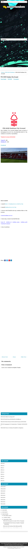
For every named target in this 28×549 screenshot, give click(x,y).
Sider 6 (6, 204)
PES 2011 (3, 493)
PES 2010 (3, 491)
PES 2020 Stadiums (9, 72)
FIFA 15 (2, 474)
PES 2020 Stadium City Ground (9, 77)
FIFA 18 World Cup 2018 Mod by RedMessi (11, 419)
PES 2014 (3, 499)
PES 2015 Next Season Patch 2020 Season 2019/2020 (13, 421)
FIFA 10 (2, 465)
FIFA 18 (2, 480)
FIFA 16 (2, 476)
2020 (3, 514)
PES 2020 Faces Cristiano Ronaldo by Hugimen (12, 427)
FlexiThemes (9, 546)
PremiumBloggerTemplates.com (14, 548)
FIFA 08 (2, 463)
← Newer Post (4, 357)
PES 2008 (3, 486)
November (6, 515)
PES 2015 (3, 501)
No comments (16, 79)
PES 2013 (3, 497)
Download (3, 145)
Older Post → (24, 357)
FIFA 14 (2, 472)
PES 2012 (3, 495)
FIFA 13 (2, 470)
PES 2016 (3, 503)
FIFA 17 (2, 478)
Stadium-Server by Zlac (10, 207)
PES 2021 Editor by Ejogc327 (8, 416)
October (5, 517)
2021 (3, 512)
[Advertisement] (14, 23)
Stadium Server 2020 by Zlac (16, 204)
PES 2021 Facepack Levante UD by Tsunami (13, 520)
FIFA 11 (2, 467)
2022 (3, 510)
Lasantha (22, 546)
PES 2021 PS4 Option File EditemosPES (12, 526)
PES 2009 (3, 488)
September (6, 519)
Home (2, 72)
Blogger (22, 544)
